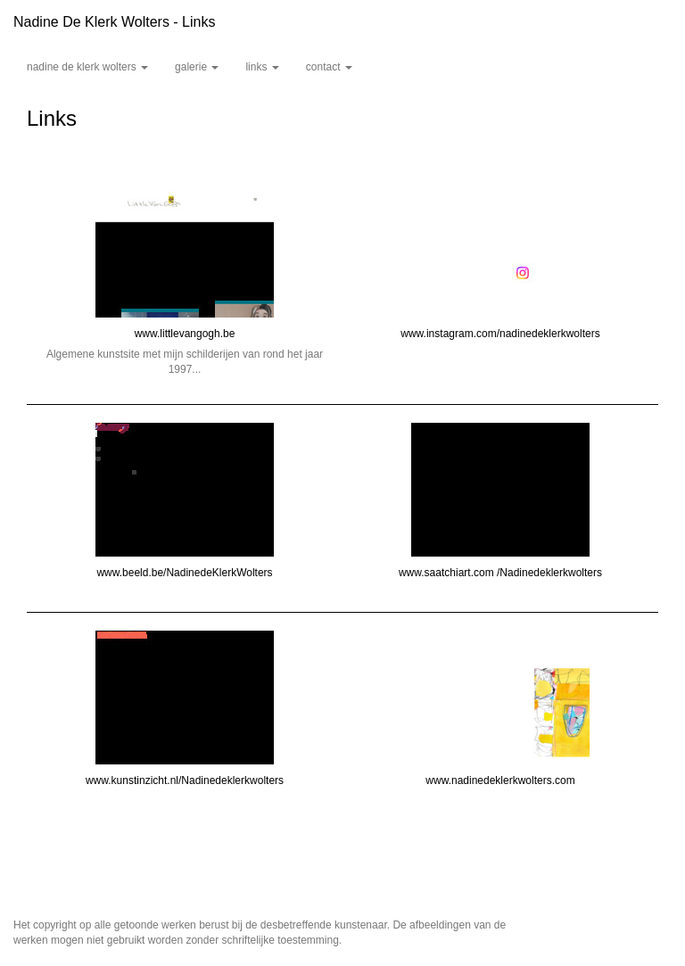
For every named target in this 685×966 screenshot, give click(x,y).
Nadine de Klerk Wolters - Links (114, 21)
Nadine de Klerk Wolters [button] (87, 67)
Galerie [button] (197, 67)
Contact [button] (329, 67)
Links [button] (261, 67)
